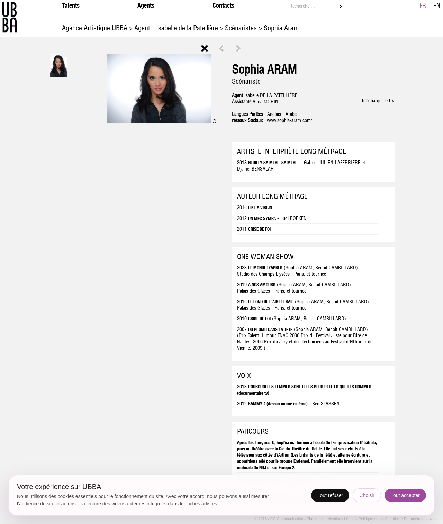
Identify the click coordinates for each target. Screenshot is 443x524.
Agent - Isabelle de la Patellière (176, 28)
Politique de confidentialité (381, 519)
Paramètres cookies (420, 519)
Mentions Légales (343, 519)
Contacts (223, 5)
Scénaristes (241, 28)
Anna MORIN (265, 102)
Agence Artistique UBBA (95, 28)
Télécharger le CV (378, 101)
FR (422, 6)
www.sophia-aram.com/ (289, 120)
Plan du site (317, 519)
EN (436, 6)
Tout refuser (330, 495)
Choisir (366, 495)
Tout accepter (405, 495)
